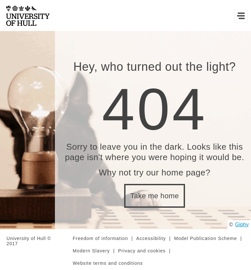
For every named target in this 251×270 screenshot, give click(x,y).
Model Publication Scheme (205, 238)
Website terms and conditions (108, 263)
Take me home (154, 196)
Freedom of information (100, 238)
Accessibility (151, 238)
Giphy (242, 224)
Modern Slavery (91, 250)
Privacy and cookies (142, 250)
